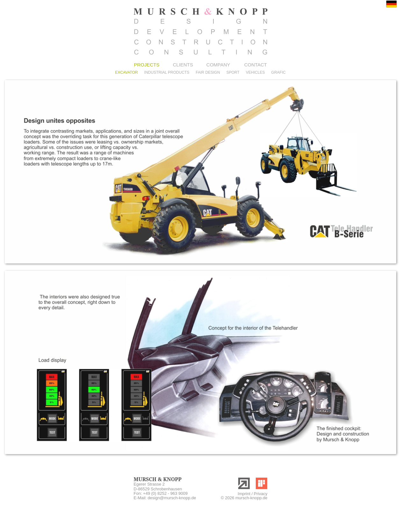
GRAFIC (278, 72)
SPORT (233, 72)
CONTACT (255, 64)
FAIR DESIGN (208, 72)
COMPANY (218, 64)
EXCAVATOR (126, 72)
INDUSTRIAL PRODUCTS (167, 72)
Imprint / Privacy (252, 493)
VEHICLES (255, 72)
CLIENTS (183, 64)
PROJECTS (147, 64)
